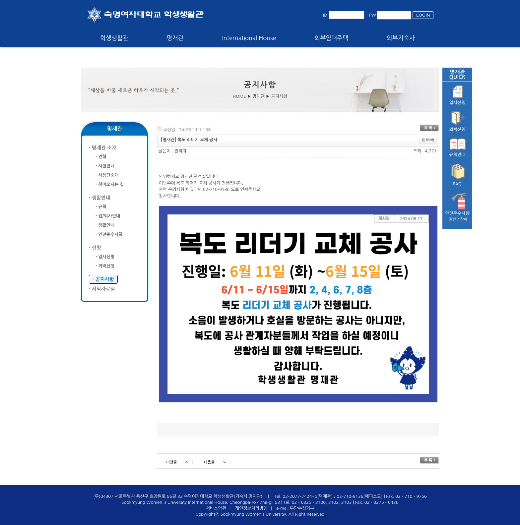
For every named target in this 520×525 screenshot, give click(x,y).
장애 (464, 219)
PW (372, 15)
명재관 (175, 38)
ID (325, 15)
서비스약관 (216, 508)
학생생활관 (114, 38)
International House (249, 38)
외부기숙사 (401, 38)
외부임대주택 (332, 38)
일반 (452, 219)
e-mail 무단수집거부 (295, 508)
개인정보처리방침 (251, 508)
